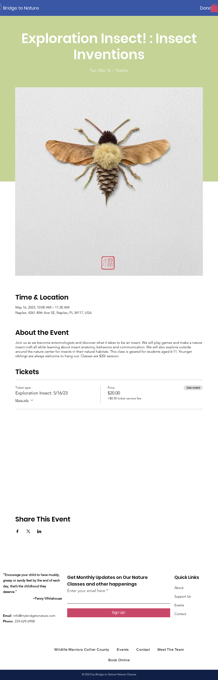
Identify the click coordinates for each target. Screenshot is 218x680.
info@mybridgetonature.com (34, 615)
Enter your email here (86, 591)
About (179, 588)
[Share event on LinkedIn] (39, 531)
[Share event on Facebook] (17, 531)
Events (179, 605)
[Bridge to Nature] (23, 8)
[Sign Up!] (118, 612)
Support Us (182, 596)
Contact (180, 614)
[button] (214, 7)
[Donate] (208, 8)
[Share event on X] (28, 531)
